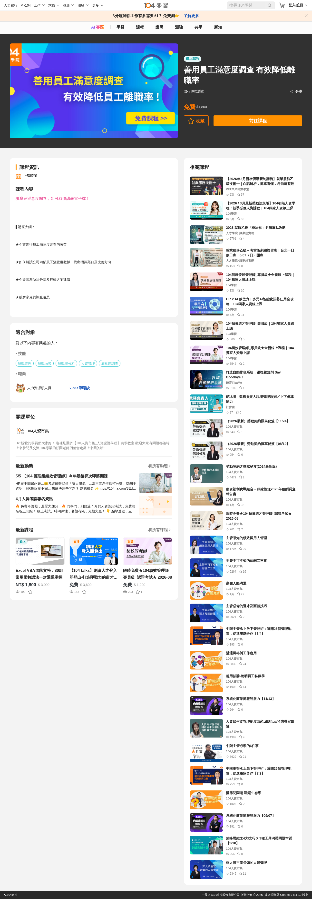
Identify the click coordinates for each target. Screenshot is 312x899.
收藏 (200, 121)
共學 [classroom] (198, 27)
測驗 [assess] (179, 27)
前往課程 (258, 120)
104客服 (11, 895)
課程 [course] (140, 27)
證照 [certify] (159, 27)
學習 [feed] (120, 27)
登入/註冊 (296, 5)
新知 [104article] (218, 27)
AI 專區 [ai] (97, 27)
